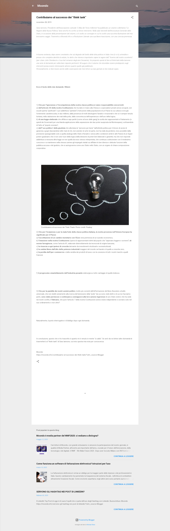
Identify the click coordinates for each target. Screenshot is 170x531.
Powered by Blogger (85, 520)
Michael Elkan (91, 524)
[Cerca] (137, 6)
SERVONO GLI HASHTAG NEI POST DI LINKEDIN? (60, 491)
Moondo (42, 5)
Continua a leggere (124, 456)
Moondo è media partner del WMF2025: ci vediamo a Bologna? (67, 435)
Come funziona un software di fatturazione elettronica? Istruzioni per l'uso (73, 463)
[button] (132, 18)
